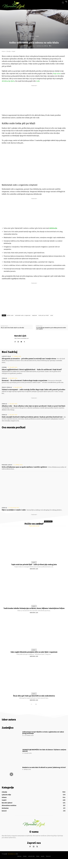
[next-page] (36, 704)
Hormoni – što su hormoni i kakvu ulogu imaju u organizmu (24, 380)
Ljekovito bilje (6, 356)
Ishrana (4, 367)
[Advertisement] (34, 99)
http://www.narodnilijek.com (21, 338)
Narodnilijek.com (12, 854)
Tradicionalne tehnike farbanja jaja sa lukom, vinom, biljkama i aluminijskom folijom (34, 608)
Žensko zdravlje (7, 387)
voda (51, 315)
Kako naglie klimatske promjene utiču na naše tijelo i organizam (34, 652)
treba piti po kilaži (44, 315)
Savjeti (37, 36)
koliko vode (10, 315)
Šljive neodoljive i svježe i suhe (14, 510)
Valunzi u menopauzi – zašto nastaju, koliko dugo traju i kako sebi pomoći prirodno (33, 389)
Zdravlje (31, 36)
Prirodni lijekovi (7, 464)
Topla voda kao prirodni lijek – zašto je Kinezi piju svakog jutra (34, 565)
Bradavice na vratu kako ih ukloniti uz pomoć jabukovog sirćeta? (44, 767)
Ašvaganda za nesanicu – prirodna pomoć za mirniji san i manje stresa (29, 358)
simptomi (34, 315)
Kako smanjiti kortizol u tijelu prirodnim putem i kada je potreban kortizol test (32, 417)
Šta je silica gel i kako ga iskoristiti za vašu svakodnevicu (34, 696)
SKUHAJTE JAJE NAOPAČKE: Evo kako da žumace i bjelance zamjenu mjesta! (44, 750)
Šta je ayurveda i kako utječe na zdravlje (12, 327)
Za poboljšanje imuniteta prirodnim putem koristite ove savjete (51, 328)
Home (3, 51)
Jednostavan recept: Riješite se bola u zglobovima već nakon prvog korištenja (43, 732)
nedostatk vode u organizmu (22, 315)
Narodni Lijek (24, 45)
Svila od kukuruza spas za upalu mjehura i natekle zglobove (24, 467)
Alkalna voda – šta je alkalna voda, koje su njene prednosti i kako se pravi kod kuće (33, 406)
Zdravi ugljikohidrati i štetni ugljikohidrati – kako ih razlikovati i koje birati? (32, 369)
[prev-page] (31, 704)
